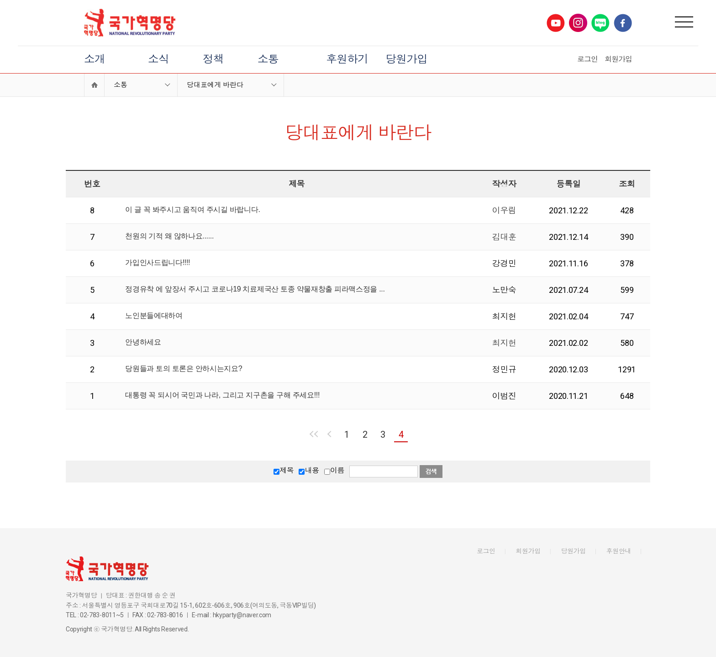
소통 (268, 59)
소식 (158, 59)
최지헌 (504, 343)
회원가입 (618, 59)
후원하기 (347, 59)
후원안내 (619, 551)
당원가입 (406, 59)
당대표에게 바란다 (215, 85)
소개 (94, 59)
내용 (312, 470)
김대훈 (504, 237)
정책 (213, 59)
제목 (286, 470)
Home (94, 85)
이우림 (504, 210)
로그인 (587, 59)
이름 (337, 470)
